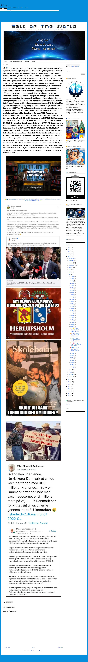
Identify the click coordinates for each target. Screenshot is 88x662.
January (71, 376)
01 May (72, 367)
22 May (72, 297)
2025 (69, 249)
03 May (72, 362)
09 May (72, 324)
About (33, 61)
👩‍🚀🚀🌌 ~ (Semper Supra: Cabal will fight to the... (75, 335)
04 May (72, 360)
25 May (72, 290)
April (70, 369)
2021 (69, 379)
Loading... (68, 404)
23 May (72, 294)
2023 (69, 254)
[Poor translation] (5, 9)
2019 (69, 384)
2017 (69, 388)
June (70, 272)
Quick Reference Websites (16, 61)
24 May (72, 292)
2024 (69, 251)
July (70, 269)
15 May (72, 310)
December (71, 258)
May (70, 274)
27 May (72, 285)
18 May (72, 303)
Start (6, 61)
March (70, 372)
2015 (69, 393)
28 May (72, 283)
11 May (72, 319)
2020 (69, 381)
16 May (72, 308)
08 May (72, 326)
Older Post (60, 647)
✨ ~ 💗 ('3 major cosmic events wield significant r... (75, 344)
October (71, 263)
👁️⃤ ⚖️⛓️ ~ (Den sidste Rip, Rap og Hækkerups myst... (75, 339)
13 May (72, 315)
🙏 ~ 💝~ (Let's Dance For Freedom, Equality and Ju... (75, 330)
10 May (72, 322)
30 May (72, 278)
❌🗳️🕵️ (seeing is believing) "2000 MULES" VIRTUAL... (75, 349)
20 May (72, 299)
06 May (72, 355)
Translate (75, 66)
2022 (69, 256)
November (71, 260)
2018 (69, 386)
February (71, 374)
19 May (72, 301)
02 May (72, 364)
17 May (72, 306)
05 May (72, 357)
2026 (69, 247)
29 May (72, 281)
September (72, 265)
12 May (72, 317)
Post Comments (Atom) (36, 650)
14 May (72, 313)
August (71, 267)
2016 (69, 391)
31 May (72, 276)
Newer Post (7, 647)
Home (33, 647)
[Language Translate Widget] (73, 65)
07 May (72, 353)
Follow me (27, 61)
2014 (69, 395)
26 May (72, 287)
